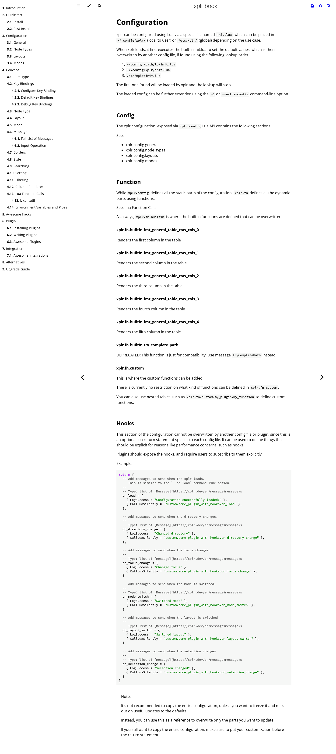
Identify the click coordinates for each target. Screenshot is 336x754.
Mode (14, 125)
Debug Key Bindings (32, 104)
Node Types (19, 49)
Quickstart (12, 15)
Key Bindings (20, 83)
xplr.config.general (142, 144)
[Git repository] (321, 5)
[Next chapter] (322, 377)
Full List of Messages (32, 138)
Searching (18, 166)
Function (128, 182)
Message (17, 131)
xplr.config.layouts (142, 155)
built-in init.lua (193, 49)
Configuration (14, 35)
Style (14, 159)
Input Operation (29, 145)
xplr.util (23, 200)
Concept (10, 70)
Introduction (13, 8)
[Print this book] (313, 5)
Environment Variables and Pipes (37, 207)
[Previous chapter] (82, 377)
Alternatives (13, 262)
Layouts (16, 56)
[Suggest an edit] (328, 5)
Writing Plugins (22, 235)
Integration (12, 248)
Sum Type (18, 77)
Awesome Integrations (27, 255)
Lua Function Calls (25, 193)
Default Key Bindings (33, 97)
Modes (15, 63)
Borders (16, 152)
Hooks (125, 423)
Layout (15, 118)
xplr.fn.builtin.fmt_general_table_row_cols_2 (157, 275)
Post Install (19, 28)
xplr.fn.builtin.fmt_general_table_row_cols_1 (157, 252)
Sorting (17, 173)
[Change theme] (89, 6)
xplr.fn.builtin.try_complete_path (147, 345)
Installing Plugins (23, 228)
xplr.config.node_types (145, 150)
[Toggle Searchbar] (99, 6)
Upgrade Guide (16, 269)
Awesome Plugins (24, 241)
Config (125, 115)
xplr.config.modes (141, 160)
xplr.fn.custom (130, 368)
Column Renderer (25, 186)
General (16, 42)
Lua (170, 34)
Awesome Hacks (16, 214)
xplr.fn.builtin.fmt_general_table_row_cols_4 (157, 321)
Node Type (18, 111)
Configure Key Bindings (34, 90)
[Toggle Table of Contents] (78, 6)
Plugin (9, 221)
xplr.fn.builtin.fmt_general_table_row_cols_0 (157, 229)
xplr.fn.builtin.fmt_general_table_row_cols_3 (157, 299)
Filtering (17, 180)
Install (15, 22)
